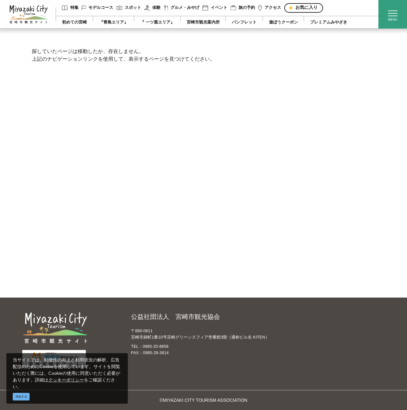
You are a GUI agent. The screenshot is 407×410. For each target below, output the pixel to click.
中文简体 (224, 208)
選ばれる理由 (316, 198)
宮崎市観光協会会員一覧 (151, 208)
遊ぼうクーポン (283, 22)
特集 (70, 7)
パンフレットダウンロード (153, 226)
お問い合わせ (140, 254)
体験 (152, 7)
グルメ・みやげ (182, 7)
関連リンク (138, 244)
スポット (129, 7)
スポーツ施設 (316, 217)
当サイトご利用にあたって (153, 217)
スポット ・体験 (55, 217)
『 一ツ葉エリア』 (157, 22)
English (222, 198)
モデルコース (98, 7)
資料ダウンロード (144, 235)
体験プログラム (319, 226)
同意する (21, 396)
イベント (215, 7)
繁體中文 (224, 217)
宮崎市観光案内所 (203, 22)
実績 (307, 208)
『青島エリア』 (113, 22)
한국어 (221, 226)
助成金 (310, 235)
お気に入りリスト (56, 263)
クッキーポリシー (66, 379)
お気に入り (306, 7)
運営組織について (144, 198)
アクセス (269, 7)
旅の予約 (243, 7)
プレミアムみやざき (328, 22)
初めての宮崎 (74, 22)
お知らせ (48, 272)
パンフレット (244, 22)
